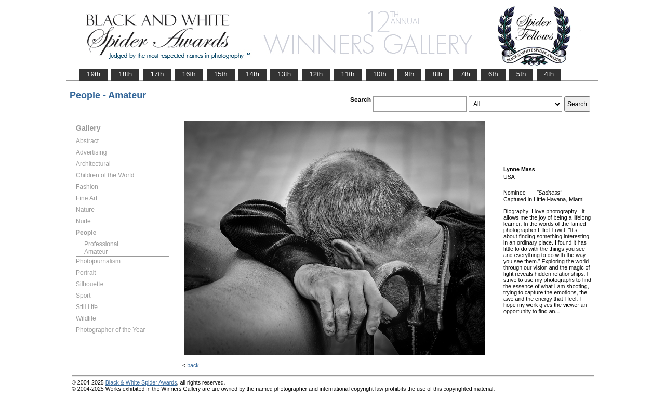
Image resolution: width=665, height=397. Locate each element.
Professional (101, 244)
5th (521, 74)
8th (437, 74)
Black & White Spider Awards (141, 382)
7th (465, 74)
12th (315, 74)
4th (549, 74)
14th (252, 74)
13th (284, 74)
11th (347, 74)
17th (156, 74)
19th (93, 74)
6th (493, 74)
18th (125, 74)
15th (220, 74)
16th (189, 74)
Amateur (96, 251)
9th (409, 74)
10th (379, 74)
